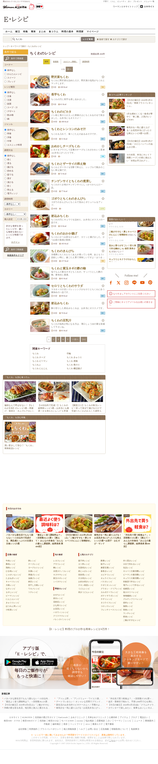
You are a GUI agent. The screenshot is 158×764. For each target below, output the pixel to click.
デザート (11, 111)
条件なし (11, 70)
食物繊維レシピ (130, 596)
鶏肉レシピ (10, 567)
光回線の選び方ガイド (45, 717)
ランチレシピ (129, 613)
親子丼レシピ (84, 561)
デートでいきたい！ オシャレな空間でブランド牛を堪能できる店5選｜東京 (91, 701)
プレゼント (137, 1)
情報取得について (119, 729)
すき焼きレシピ (85, 578)
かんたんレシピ (14, 74)
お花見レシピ (59, 609)
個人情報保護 (70, 729)
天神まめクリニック (97, 717)
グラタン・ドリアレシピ (111, 589)
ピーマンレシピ (12, 596)
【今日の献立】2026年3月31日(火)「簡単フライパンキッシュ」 (140, 103)
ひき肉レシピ (11, 571)
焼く (9, 159)
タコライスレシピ (108, 603)
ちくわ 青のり (73, 365)
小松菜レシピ (11, 610)
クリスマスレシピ (61, 616)
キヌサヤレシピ (60, 575)
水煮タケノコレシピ (62, 571)
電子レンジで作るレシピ (133, 585)
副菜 (9, 104)
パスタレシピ (106, 581)
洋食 (9, 137)
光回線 (42, 720)
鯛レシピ (57, 567)
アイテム (124, 717)
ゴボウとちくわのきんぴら (68, 198)
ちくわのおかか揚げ (64, 233)
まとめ (42, 31)
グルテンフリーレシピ (132, 599)
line (134, 282)
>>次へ (75, 339)
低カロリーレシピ (131, 592)
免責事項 (135, 729)
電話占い (144, 717)
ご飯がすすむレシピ (132, 620)
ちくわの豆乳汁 (61, 320)
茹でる (10, 174)
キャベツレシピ (12, 581)
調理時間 (85, 62)
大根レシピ (10, 585)
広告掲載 (105, 729)
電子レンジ (12, 193)
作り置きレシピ (130, 561)
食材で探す (104, 39)
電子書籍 (109, 724)
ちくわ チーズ (38, 357)
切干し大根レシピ (36, 585)
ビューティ (121, 1)
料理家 (80, 31)
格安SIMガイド (30, 720)
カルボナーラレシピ (109, 592)
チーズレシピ (34, 564)
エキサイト (149, 6)
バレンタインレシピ (62, 619)
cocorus (80, 720)
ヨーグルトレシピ (36, 567)
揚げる (10, 167)
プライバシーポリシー (50, 729)
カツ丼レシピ (84, 564)
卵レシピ (32, 561)
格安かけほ (53, 720)
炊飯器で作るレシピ (132, 581)
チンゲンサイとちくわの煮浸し (71, 181)
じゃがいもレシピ (13, 575)
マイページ (93, 31)
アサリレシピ (59, 564)
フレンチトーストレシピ (111, 610)
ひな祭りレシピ (60, 605)
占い (130, 1)
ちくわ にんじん (39, 368)
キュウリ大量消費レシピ (133, 578)
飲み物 (10, 115)
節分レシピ (58, 598)
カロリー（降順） (70, 62)
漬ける (10, 182)
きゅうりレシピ (12, 603)
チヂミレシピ (106, 599)
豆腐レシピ (33, 571)
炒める (10, 171)
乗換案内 (149, 720)
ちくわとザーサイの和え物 (68, 163)
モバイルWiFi (67, 720)
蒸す (9, 178)
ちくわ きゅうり (74, 357)
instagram (126, 282)
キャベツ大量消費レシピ (133, 571)
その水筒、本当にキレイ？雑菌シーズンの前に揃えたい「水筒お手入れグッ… (139, 157)
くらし (113, 1)
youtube (142, 282)
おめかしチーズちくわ (65, 146)
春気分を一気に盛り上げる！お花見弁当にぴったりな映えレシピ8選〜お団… (139, 130)
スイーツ (11, 77)
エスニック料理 (14, 145)
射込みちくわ (59, 216)
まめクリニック (77, 717)
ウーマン (118, 720)
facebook (110, 282)
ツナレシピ (33, 592)
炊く (9, 186)
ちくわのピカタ (61, 111)
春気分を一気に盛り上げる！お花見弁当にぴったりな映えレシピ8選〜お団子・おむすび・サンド (101, 708)
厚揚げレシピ (34, 575)
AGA (87, 724)
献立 (17, 31)
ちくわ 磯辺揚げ (74, 368)
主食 (9, 96)
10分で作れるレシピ (132, 564)
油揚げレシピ (34, 578)
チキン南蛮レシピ (86, 585)
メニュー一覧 (149, 1)
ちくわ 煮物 (72, 361)
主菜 (9, 100)
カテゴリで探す (119, 39)
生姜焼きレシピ (85, 567)
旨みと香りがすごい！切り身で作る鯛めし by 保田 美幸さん (122, 251)
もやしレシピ (11, 592)
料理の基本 (67, 31)
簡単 (33, 31)
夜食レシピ (128, 617)
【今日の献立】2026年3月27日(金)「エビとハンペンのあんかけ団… (140, 144)
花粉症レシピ (59, 602)
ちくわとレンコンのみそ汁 (68, 129)
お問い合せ (93, 729)
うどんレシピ (84, 589)
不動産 (47, 724)
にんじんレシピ (12, 599)
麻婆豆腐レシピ (107, 567)
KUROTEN (27, 717)
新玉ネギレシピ (60, 578)
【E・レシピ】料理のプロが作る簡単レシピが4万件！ (79, 629)
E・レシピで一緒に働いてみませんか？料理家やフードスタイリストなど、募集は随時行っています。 (79, 735)
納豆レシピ (33, 581)
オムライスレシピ (108, 578)
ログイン (15, 242)
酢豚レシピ (105, 561)
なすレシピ (10, 589)
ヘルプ (82, 729)
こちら (112, 740)
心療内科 (113, 717)
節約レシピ (128, 603)
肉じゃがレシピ (85, 571)
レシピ (128, 720)
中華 (9, 141)
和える (10, 190)
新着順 (55, 62)
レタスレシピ (59, 561)
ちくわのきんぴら (62, 251)
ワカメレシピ (34, 589)
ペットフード (76, 724)
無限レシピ (128, 606)
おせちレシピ (59, 595)
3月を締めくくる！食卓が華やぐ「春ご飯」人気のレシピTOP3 (140, 116)
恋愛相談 (101, 720)
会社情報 (22, 729)
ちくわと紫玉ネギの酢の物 (68, 268)
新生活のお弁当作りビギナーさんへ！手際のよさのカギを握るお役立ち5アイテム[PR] (96, 705)
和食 (9, 133)
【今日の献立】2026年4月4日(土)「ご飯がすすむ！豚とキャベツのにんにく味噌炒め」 (44, 705)
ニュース (138, 720)
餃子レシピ (105, 564)
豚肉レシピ (10, 564)
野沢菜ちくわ (59, 77)
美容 (65, 724)
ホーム (9, 31)
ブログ (134, 717)
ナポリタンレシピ (108, 585)
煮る (9, 163)
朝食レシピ (128, 610)
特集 (25, 31)
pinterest (150, 282)
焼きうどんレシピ (86, 592)
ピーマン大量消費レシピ (133, 575)
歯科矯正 (56, 724)
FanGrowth (63, 717)
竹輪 (69, 353)
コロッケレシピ (107, 606)
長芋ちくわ (58, 94)
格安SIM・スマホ (12, 720)
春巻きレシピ (106, 571)
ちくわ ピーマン (39, 361)
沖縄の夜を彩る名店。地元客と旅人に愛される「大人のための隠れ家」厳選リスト (42, 708)
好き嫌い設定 (22, 219)
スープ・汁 (12, 107)
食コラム (53, 31)
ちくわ (35, 353)
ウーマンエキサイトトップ (125, 6)
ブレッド (11, 81)
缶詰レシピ (128, 567)
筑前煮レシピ (84, 575)
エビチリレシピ (107, 575)
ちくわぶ (36, 365)
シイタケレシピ (60, 581)
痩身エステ (97, 724)
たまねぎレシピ (12, 578)
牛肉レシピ (10, 561)
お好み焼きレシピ (86, 581)
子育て (106, 1)
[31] (84, 339)
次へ (69, 69)
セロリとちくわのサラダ (67, 286)
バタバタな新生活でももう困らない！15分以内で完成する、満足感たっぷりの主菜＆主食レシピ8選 (50, 698)
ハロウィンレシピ (61, 612)
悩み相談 (89, 720)
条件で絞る (10, 52)
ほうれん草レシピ (13, 606)
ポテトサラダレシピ (109, 596)
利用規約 (33, 729)
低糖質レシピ (129, 589)
